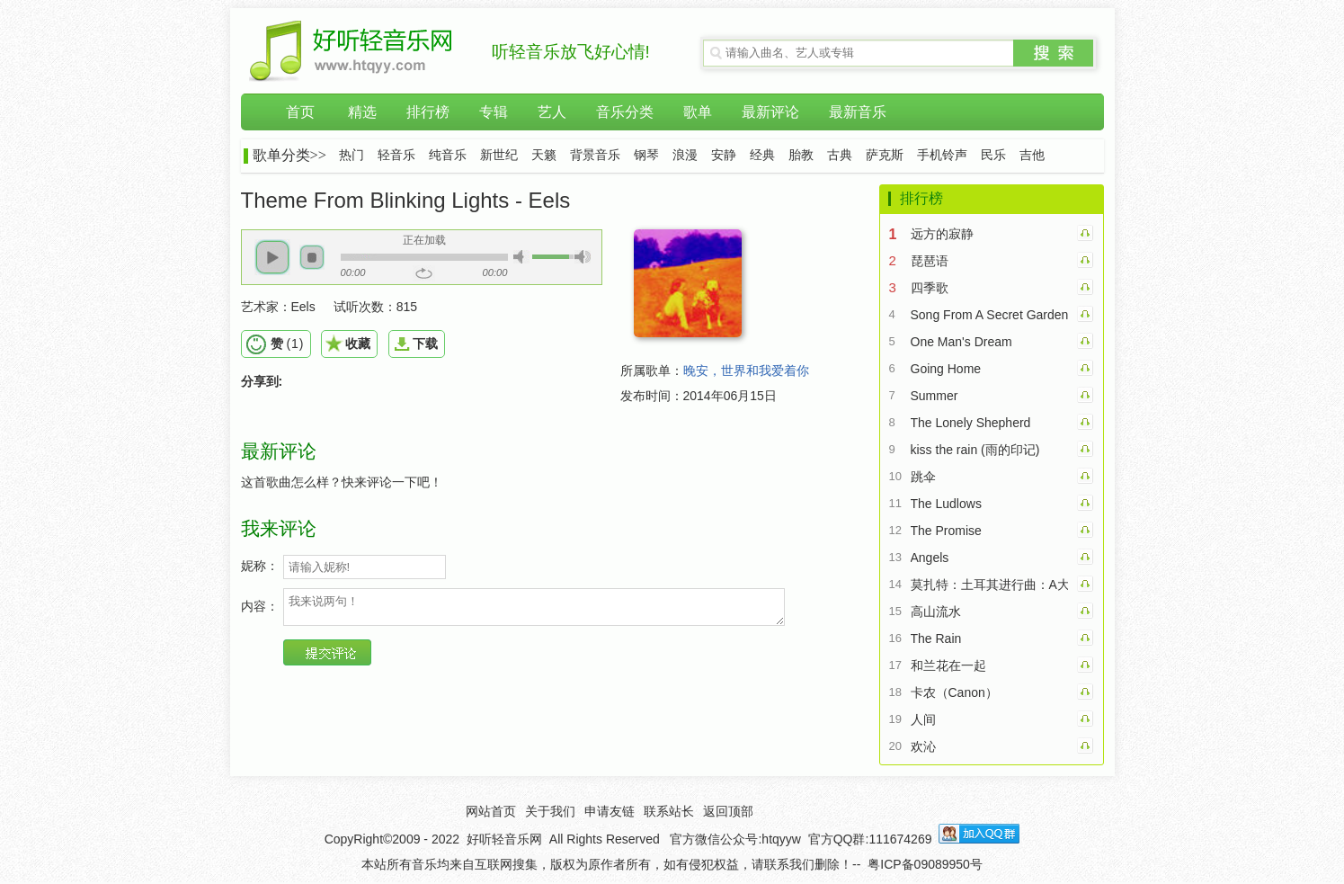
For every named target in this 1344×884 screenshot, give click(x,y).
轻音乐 (396, 155)
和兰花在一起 (948, 665)
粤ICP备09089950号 (925, 864)
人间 (923, 719)
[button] (272, 257)
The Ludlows (946, 503)
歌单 (697, 112)
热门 (351, 155)
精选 (362, 112)
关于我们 (550, 811)
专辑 (493, 112)
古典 (839, 155)
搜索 (1053, 53)
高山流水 (936, 611)
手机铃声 (942, 155)
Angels (930, 557)
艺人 (552, 112)
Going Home (946, 369)
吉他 (1032, 155)
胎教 (801, 155)
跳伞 (923, 476)
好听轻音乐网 (504, 839)
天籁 (543, 155)
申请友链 (609, 811)
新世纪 (499, 155)
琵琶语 (929, 261)
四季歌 (929, 288)
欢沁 (923, 746)
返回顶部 (728, 811)
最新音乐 (857, 112)
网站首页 (491, 811)
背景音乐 (595, 155)
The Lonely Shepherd (971, 422)
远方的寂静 (942, 234)
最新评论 (770, 112)
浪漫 (685, 155)
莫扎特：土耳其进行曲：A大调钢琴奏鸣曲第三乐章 (989, 584)
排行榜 (427, 112)
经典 (762, 155)
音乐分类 (625, 112)
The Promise (946, 530)
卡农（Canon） (954, 692)
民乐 (993, 155)
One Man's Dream (961, 342)
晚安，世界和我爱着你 (746, 370)
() (287, 343)
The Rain (936, 638)
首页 (300, 112)
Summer (934, 395)
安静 (723, 155)
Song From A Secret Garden (989, 315)
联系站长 (669, 811)
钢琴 (646, 155)
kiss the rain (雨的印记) (975, 449)
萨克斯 (884, 155)
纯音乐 (448, 155)
